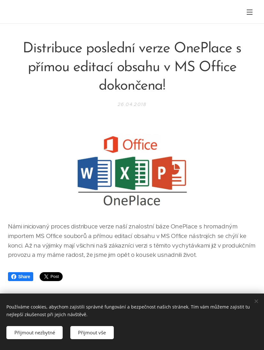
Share (20, 276)
